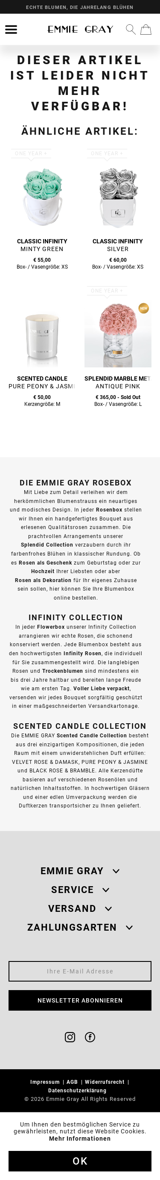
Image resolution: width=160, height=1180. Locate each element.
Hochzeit (43, 571)
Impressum (45, 1082)
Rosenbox (109, 509)
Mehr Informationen (80, 1138)
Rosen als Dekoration (43, 580)
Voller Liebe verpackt (101, 688)
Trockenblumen (62, 671)
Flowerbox (51, 627)
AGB (73, 1082)
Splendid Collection (47, 544)
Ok (80, 1161)
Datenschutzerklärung (78, 1090)
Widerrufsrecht (105, 1082)
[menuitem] (11, 29)
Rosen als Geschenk (45, 562)
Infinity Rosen (83, 653)
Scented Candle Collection (92, 735)
